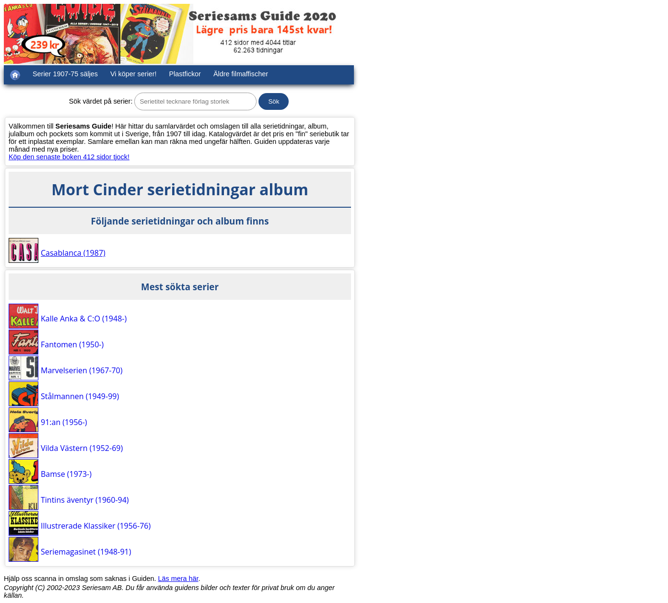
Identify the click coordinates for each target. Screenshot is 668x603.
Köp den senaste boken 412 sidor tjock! (69, 157)
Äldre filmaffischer (240, 74)
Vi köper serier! (133, 74)
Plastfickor (185, 74)
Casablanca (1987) (73, 253)
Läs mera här (178, 578)
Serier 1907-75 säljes (65, 74)
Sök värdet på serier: (101, 101)
